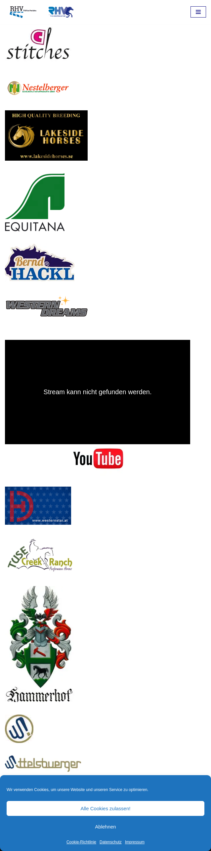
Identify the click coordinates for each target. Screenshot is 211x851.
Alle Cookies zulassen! (106, 808)
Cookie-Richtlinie (81, 842)
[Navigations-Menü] (198, 12)
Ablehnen (105, 826)
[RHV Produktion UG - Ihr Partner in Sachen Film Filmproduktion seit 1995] (39, 12)
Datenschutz (111, 842)
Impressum (135, 842)
